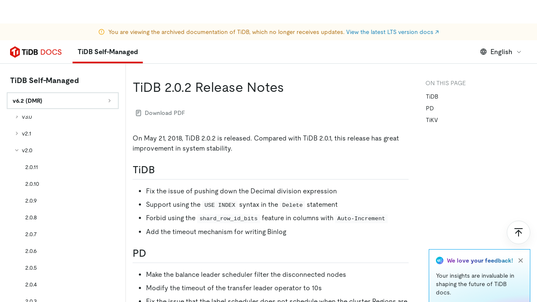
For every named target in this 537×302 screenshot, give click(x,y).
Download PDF (160, 112)
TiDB (432, 96)
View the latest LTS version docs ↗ (392, 8)
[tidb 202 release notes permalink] (291, 87)
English (501, 52)
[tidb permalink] (161, 170)
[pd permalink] (153, 253)
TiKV (432, 120)
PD (430, 108)
